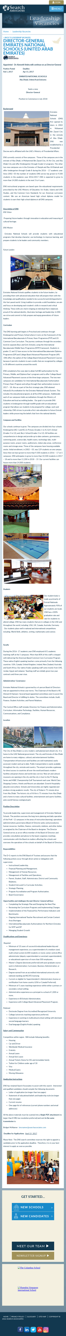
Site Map (42, 1317)
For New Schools (19, 1204)
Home (5, 1317)
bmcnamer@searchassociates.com (32, 1127)
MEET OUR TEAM (33, 1246)
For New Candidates (20, 1213)
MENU (56, 8)
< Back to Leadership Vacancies (16, 38)
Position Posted (9, 69)
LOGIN (56, 2)
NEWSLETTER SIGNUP (33, 1255)
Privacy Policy (17, 1317)
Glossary (31, 1317)
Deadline (26, 69)
